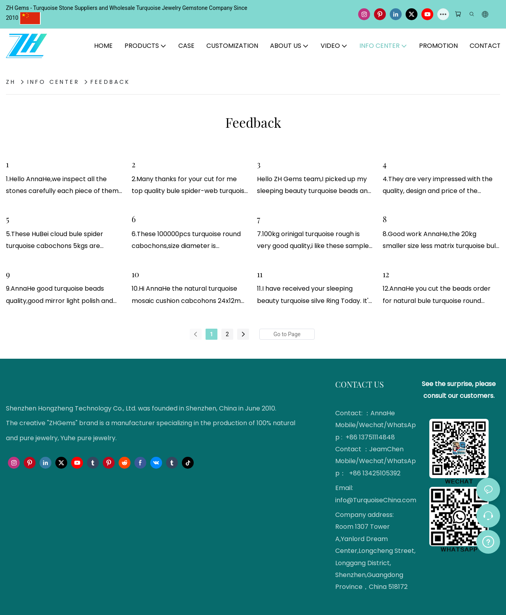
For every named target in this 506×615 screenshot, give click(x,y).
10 (135, 274)
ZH (11, 82)
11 (259, 274)
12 (386, 274)
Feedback (110, 82)
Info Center (53, 82)
